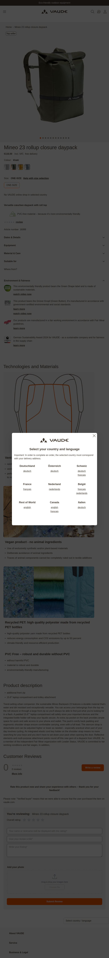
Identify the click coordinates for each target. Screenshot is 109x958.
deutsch (27, 471)
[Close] (94, 435)
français (82, 475)
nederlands (54, 489)
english (27, 507)
